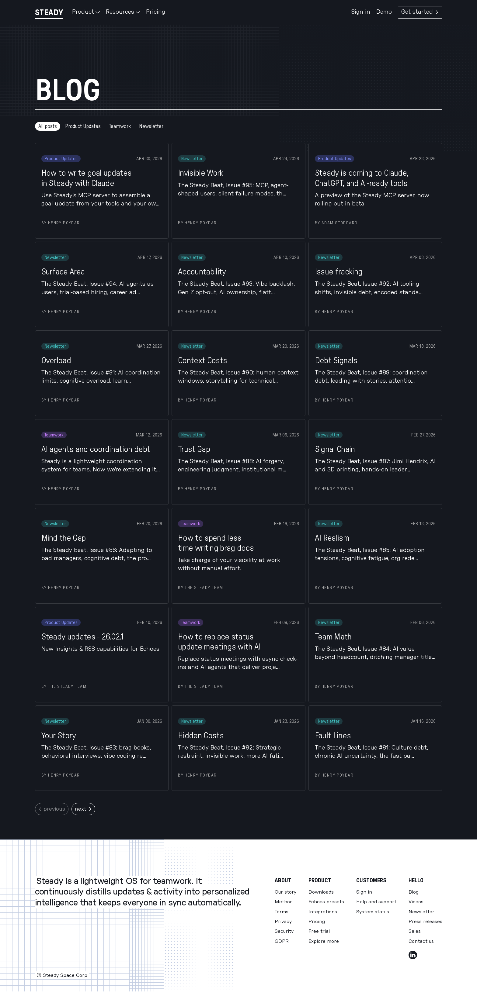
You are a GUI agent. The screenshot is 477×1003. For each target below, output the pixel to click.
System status (372, 911)
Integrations (322, 911)
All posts (47, 126)
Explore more (323, 941)
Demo (384, 12)
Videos (416, 901)
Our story (285, 892)
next (83, 809)
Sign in (360, 12)
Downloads (321, 892)
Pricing (155, 12)
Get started (420, 12)
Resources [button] (123, 12)
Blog (414, 892)
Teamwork (120, 126)
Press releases (425, 921)
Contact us (421, 941)
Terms (281, 911)
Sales (415, 931)
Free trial (319, 931)
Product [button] (86, 12)
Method (284, 901)
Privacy (283, 921)
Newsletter (151, 126)
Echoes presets (326, 901)
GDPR (282, 941)
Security (284, 931)
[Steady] (49, 12)
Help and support (376, 901)
